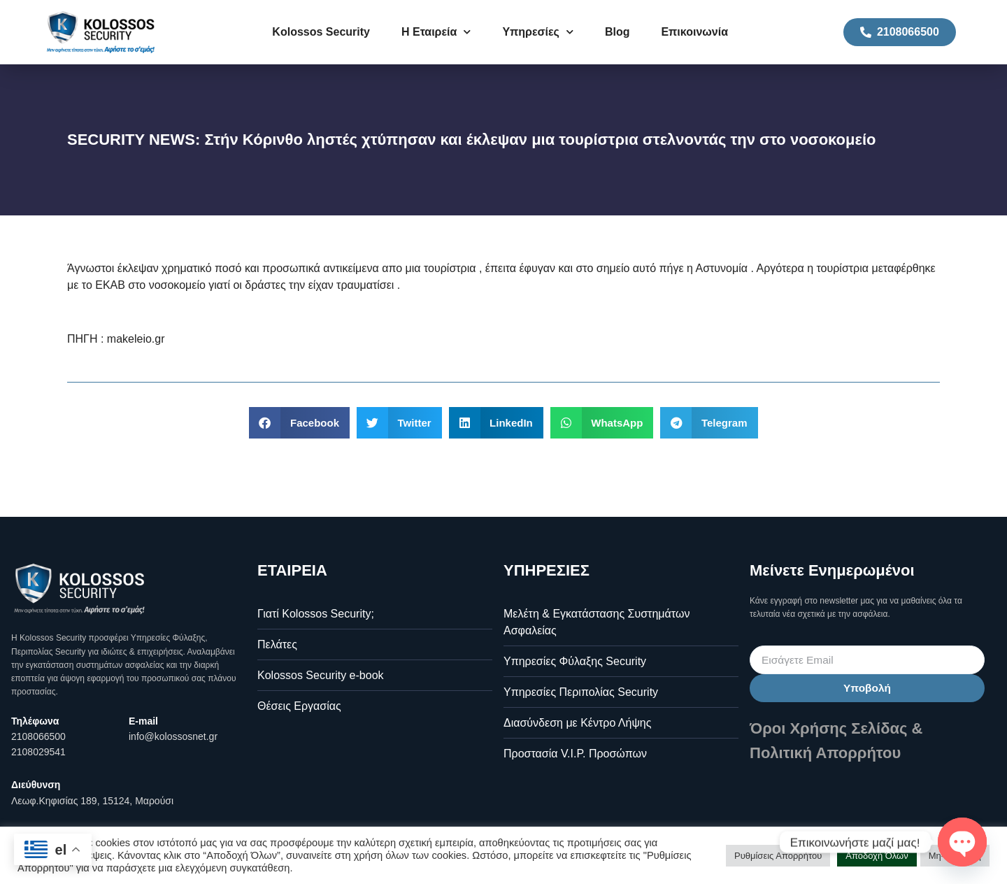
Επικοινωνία (694, 32)
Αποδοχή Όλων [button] (876, 855)
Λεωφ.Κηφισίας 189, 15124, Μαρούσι (92, 800)
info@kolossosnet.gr (173, 736)
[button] (299, 423)
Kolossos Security (321, 32)
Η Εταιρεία (436, 32)
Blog (617, 32)
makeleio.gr (136, 339)
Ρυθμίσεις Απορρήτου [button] (778, 855)
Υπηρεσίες (537, 32)
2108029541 (38, 751)
